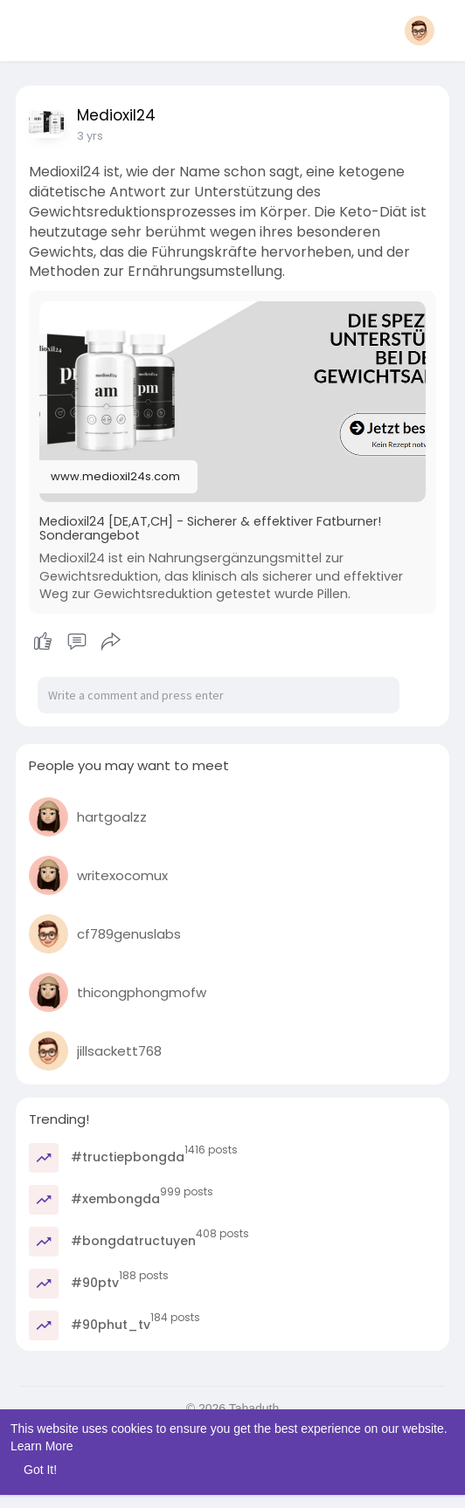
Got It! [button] (40, 1470)
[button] (419, 30)
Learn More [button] (41, 1446)
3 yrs (90, 135)
